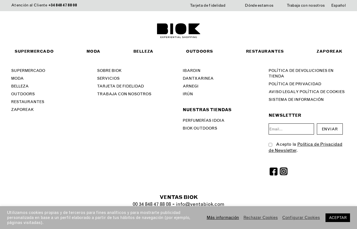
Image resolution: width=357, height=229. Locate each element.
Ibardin (192, 70)
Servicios (108, 78)
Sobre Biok (109, 70)
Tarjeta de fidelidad (207, 5)
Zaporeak (329, 51)
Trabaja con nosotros (306, 5)
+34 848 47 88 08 (62, 5)
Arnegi (191, 86)
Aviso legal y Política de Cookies (307, 91)
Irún (188, 94)
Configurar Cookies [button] (301, 217)
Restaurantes (265, 51)
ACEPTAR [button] (338, 218)
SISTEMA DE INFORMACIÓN (296, 99)
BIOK (178, 30)
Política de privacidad (295, 84)
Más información (223, 217)
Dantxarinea (198, 78)
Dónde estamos (259, 5)
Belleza (143, 51)
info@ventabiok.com (200, 204)
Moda (93, 51)
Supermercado (34, 51)
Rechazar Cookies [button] (260, 217)
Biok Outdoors (200, 128)
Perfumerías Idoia (204, 120)
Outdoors (199, 51)
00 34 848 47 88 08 (152, 204)
